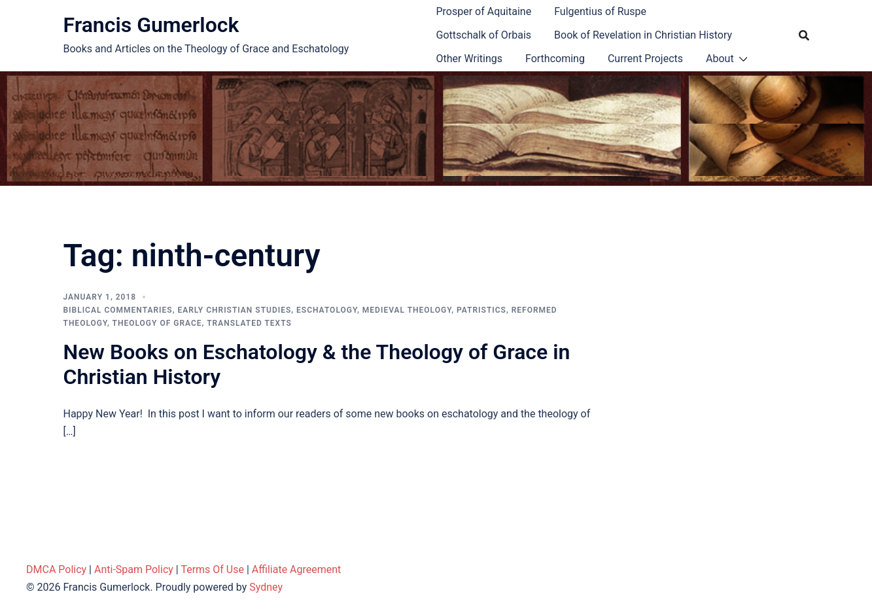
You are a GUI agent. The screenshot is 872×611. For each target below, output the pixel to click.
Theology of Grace (157, 323)
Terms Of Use (212, 569)
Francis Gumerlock (151, 24)
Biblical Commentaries (118, 310)
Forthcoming (555, 58)
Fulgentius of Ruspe (600, 11)
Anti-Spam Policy (133, 569)
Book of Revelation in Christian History (643, 35)
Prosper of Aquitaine (484, 11)
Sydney (266, 587)
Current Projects (645, 58)
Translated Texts (249, 323)
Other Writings (469, 58)
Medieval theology (406, 310)
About (720, 58)
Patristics (481, 310)
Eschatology (326, 310)
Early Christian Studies (234, 310)
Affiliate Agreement (296, 569)
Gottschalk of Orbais (484, 35)
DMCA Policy (56, 569)
